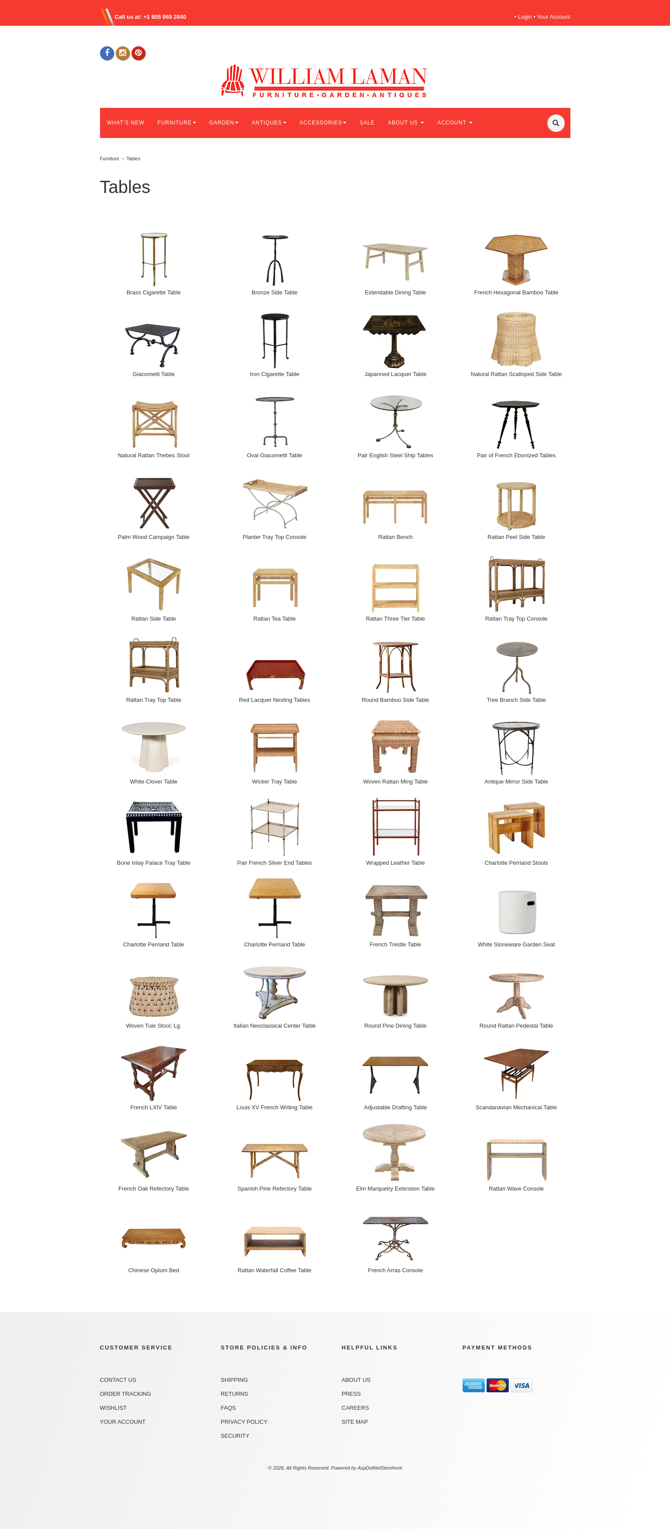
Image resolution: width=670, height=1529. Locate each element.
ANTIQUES (269, 123)
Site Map (355, 1422)
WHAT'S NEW (126, 123)
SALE (367, 123)
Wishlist (113, 1408)
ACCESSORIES (323, 123)
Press (351, 1394)
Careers (355, 1408)
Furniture (109, 158)
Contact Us (118, 1380)
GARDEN (223, 123)
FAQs (228, 1408)
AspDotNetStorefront (380, 1467)
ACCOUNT (454, 123)
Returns (234, 1394)
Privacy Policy (244, 1422)
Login (525, 17)
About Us (356, 1380)
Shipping (234, 1380)
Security (235, 1435)
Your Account (553, 17)
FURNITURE (177, 123)
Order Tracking (126, 1394)
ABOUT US (406, 123)
